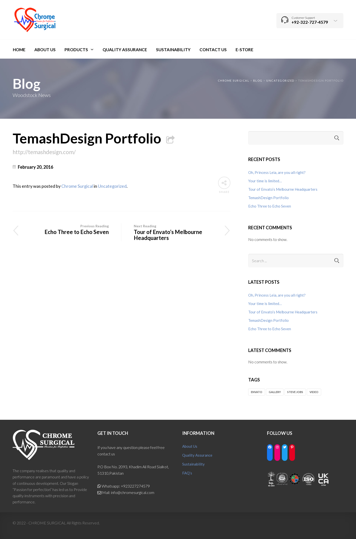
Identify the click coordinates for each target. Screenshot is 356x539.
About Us (189, 446)
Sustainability (193, 464)
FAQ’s (187, 473)
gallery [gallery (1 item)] (275, 392)
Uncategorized (112, 186)
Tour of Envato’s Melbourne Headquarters (176, 232)
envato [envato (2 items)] (256, 392)
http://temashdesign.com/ (44, 152)
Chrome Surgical (77, 186)
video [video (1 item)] (314, 392)
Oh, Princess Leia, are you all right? (277, 172)
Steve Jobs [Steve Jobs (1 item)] (295, 392)
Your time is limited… (265, 181)
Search (336, 138)
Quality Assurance (197, 455)
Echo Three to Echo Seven (67, 229)
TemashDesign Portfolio (94, 138)
